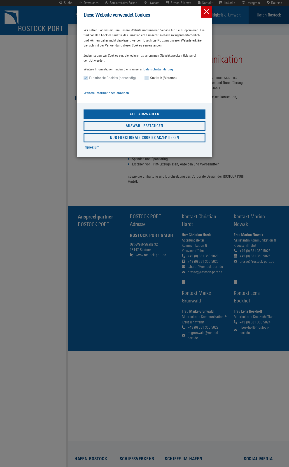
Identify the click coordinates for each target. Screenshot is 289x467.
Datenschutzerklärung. (158, 69)
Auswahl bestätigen (144, 126)
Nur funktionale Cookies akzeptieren (144, 137)
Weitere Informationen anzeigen (106, 93)
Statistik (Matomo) (163, 78)
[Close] (206, 12)
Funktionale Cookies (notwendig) (112, 78)
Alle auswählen (144, 114)
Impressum (91, 147)
